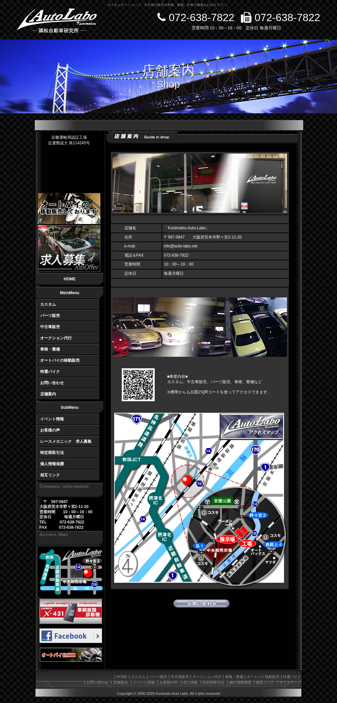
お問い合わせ (52, 382)
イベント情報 (52, 419)
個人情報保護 (52, 464)
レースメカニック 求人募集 (65, 441)
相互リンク (50, 475)
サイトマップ (290, 682)
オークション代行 (56, 338)
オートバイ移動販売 (263, 677)
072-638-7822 (195, 17)
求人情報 (190, 682)
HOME (70, 279)
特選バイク (50, 371)
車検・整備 (50, 349)
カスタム (48, 304)
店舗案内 (48, 394)
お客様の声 (50, 430)
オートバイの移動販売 (60, 360)
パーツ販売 (50, 315)
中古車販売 (50, 326)
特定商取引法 (52, 452)
